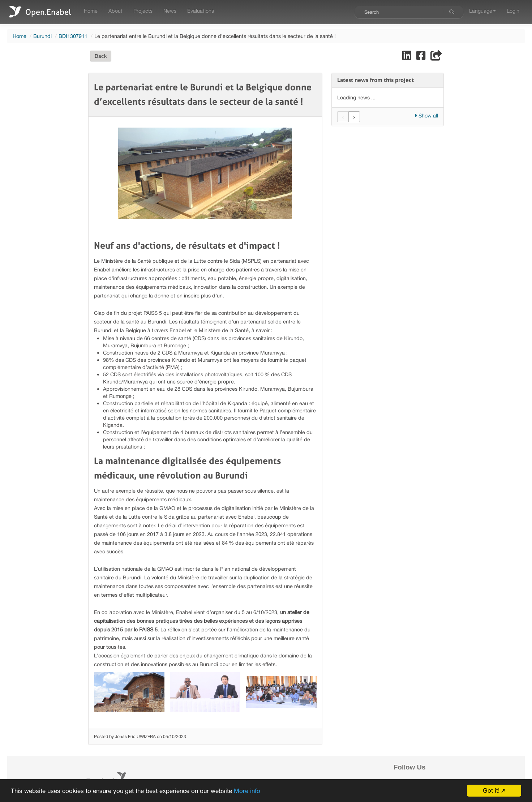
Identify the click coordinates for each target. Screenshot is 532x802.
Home (91, 11)
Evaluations (200, 11)
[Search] (452, 12)
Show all (426, 115)
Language (482, 11)
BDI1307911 (73, 36)
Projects (143, 11)
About (115, 11)
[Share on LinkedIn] (407, 57)
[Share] (436, 57)
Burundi (42, 36)
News (169, 11)
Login (513, 11)
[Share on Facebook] (422, 57)
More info (247, 790)
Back (101, 56)
